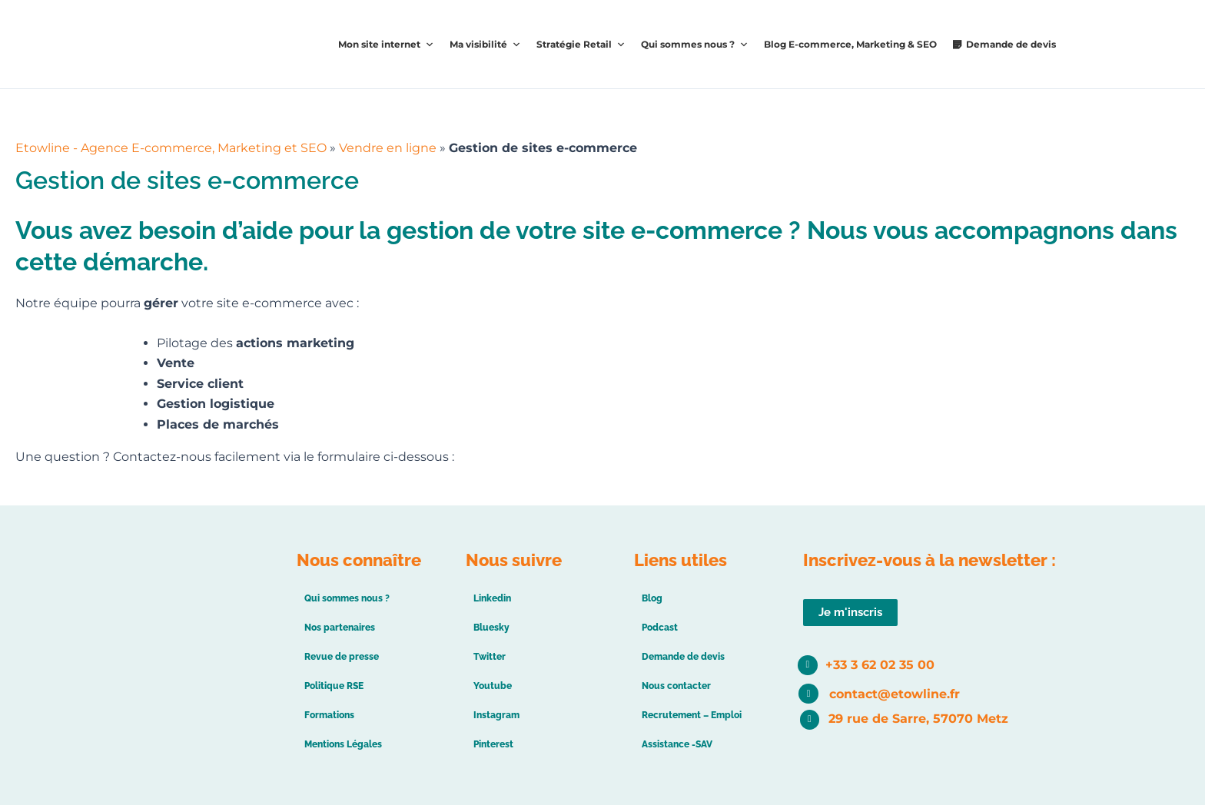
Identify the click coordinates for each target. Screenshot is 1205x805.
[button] (850, 612)
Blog (652, 598)
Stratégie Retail (581, 44)
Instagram (496, 715)
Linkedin (492, 598)
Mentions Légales (343, 744)
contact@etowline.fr (894, 694)
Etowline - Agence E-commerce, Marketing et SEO (171, 148)
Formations (329, 715)
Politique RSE (333, 686)
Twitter (489, 656)
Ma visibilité (485, 44)
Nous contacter (676, 686)
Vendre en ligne (388, 148)
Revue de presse (341, 656)
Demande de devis (1011, 44)
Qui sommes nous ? (695, 44)
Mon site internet (386, 44)
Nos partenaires (339, 627)
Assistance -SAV (677, 744)
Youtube (492, 686)
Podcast (660, 627)
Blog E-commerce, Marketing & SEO (850, 44)
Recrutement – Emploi (692, 715)
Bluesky (491, 627)
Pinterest (493, 744)
